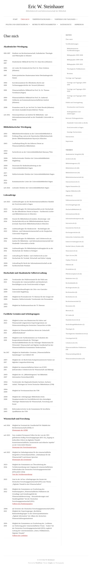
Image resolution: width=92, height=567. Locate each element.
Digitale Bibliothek (72, 191)
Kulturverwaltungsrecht (73, 241)
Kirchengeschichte (72, 232)
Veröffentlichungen (41, 19)
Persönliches (70, 269)
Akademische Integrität (73, 154)
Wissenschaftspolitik (72, 354)
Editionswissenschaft (73, 200)
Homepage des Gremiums (22, 460)
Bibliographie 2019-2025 (75, 64)
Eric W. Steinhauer (46, 6)
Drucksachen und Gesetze (75, 107)
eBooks (68, 195)
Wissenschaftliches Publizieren (76, 347)
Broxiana (70, 73)
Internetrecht (70, 223)
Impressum (79, 25)
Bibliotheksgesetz (71, 163)
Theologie (69, 329)
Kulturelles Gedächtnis (73, 237)
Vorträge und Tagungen (65, 19)
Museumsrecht (70, 251)
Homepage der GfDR (20, 430)
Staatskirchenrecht (72, 320)
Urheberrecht (70, 343)
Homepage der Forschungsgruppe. (24, 447)
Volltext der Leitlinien (19, 536)
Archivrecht (69, 159)
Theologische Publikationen (76, 69)
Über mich (25, 19)
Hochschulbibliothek (72, 209)
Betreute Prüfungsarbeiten (44, 25)
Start (15, 19)
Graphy (50, 563)
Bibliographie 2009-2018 (75, 60)
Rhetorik (68, 310)
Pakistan (68, 264)
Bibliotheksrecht (71, 168)
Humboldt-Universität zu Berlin (77, 123)
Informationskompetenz (73, 218)
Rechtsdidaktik (70, 283)
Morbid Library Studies (73, 246)
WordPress (39, 563)
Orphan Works (70, 260)
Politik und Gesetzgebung (17, 25)
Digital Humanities (72, 186)
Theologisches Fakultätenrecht (76, 334)
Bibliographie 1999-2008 (75, 55)
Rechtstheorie (70, 297)
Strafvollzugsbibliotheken (74, 324)
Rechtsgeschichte (71, 287)
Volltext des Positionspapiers (22, 504)
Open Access (70, 255)
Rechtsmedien (70, 292)
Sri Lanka (69, 315)
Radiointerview (71, 278)
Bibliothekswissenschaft (73, 177)
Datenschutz (65, 25)
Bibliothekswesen (71, 172)
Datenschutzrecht (71, 182)
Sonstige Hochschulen (74, 132)
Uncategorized (70, 338)
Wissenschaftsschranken (74, 358)
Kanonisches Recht (72, 228)
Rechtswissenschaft (72, 301)
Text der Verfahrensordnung (22, 474)
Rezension (69, 306)
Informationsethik (72, 214)
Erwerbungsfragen (72, 205)
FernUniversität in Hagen (75, 127)
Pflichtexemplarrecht (73, 274)
